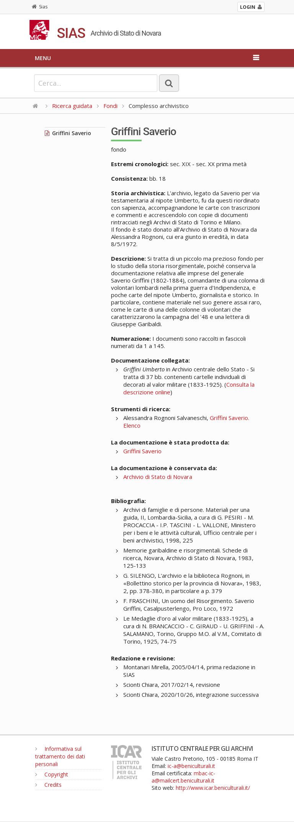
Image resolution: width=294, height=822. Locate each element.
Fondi (110, 105)
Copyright (51, 774)
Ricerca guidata (72, 105)
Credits (48, 784)
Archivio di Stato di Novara (157, 476)
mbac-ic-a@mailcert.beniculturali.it (183, 777)
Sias (39, 6)
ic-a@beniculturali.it (191, 766)
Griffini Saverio (68, 133)
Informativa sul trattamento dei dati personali (60, 756)
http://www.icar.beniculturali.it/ (213, 787)
